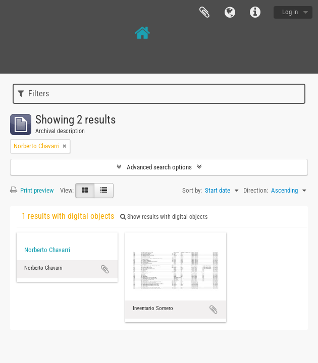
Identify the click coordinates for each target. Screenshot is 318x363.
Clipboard (204, 12)
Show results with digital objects (163, 216)
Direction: (255, 190)
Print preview (32, 190)
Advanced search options (159, 167)
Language (229, 12)
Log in (290, 12)
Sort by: (192, 190)
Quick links (255, 12)
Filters (33, 93)
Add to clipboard (105, 269)
